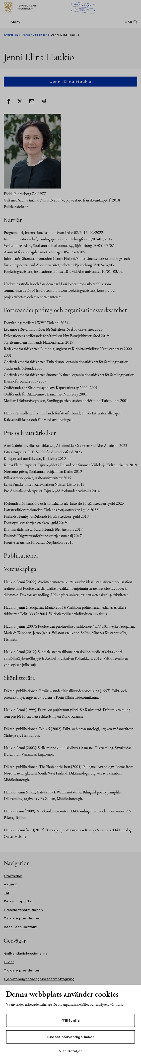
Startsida (11, 34)
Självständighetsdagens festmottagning (39, 979)
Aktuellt (11, 884)
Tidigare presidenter (22, 918)
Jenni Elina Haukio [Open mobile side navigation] (70, 81)
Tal (6, 893)
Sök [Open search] (128, 22)
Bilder (9, 962)
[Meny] (13, 21)
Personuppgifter (34, 34)
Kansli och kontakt (20, 927)
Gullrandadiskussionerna (25, 953)
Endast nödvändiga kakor (70, 1037)
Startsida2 (13, 876)
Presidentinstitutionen (23, 910)
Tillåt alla (70, 1020)
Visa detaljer (70, 1051)
